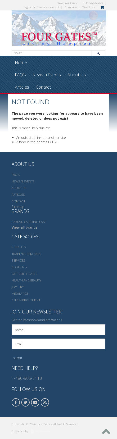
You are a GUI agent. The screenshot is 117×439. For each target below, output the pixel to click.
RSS (45, 402)
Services (18, 260)
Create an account (47, 7)
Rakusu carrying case (29, 222)
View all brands (24, 227)
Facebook (16, 402)
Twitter (25, 402)
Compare (71, 7)
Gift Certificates (93, 3)
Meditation (20, 293)
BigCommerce (42, 431)
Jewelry (18, 287)
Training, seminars (26, 254)
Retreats (19, 247)
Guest (74, 3)
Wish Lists (88, 7)
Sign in (28, 7)
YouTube (35, 402)
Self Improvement (26, 300)
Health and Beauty (26, 280)
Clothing (19, 267)
